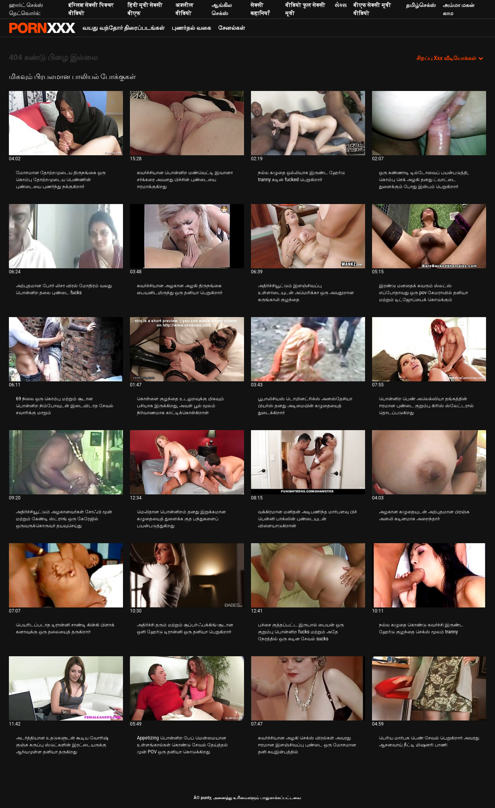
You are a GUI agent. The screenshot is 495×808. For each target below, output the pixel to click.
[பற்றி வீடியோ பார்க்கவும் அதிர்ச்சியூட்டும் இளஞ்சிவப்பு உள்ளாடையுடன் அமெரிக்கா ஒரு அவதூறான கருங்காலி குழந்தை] (308, 236)
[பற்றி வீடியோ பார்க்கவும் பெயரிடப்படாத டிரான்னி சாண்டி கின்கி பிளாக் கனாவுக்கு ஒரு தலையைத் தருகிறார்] (66, 575)
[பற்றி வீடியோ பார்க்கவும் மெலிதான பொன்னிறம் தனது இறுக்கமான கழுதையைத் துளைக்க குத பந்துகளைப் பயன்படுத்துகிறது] (187, 462)
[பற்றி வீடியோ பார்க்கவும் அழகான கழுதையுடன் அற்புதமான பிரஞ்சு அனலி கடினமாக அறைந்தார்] (429, 462)
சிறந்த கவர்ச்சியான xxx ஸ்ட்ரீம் (42, 27)
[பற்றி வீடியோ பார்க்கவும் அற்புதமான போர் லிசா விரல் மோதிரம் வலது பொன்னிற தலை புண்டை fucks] (66, 236)
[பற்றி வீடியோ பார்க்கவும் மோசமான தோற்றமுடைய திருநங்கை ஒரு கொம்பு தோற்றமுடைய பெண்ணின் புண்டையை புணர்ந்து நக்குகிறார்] (66, 123)
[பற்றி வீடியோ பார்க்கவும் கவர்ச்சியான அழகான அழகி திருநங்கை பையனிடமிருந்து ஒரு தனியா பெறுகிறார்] (187, 236)
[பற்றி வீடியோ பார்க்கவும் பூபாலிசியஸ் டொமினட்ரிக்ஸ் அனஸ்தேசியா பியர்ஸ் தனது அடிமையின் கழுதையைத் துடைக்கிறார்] (308, 349)
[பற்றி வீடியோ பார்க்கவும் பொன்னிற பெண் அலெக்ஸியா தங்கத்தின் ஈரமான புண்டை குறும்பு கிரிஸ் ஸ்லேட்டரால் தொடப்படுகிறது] (429, 349)
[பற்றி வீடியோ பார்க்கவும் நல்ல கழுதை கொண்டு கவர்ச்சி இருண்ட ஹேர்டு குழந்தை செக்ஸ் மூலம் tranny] (429, 575)
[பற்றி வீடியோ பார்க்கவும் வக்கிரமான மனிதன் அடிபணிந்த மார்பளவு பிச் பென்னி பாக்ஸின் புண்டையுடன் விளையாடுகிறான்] (308, 462)
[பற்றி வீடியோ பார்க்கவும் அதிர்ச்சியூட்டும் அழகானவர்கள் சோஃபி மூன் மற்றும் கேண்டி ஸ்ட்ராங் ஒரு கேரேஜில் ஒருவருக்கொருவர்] (66, 462)
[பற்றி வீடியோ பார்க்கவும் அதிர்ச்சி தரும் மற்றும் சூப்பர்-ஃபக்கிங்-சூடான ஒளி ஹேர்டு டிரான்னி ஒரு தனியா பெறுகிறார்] (187, 575)
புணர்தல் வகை (191, 27)
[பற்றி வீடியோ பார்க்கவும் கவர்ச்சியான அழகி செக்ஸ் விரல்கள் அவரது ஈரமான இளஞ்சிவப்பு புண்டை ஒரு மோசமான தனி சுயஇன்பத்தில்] (308, 688)
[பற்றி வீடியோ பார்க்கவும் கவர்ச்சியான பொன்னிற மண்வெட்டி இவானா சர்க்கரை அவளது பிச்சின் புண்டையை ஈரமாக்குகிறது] (187, 123)
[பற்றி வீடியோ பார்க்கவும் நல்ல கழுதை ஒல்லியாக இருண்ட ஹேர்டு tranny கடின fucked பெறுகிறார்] (308, 123)
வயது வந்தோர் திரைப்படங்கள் (123, 27)
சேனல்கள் (231, 27)
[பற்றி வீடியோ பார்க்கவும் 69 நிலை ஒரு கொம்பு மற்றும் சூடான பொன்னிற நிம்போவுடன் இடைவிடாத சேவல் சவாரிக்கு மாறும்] (66, 349)
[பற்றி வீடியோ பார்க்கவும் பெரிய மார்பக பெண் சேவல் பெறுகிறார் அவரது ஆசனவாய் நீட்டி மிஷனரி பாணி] (429, 688)
